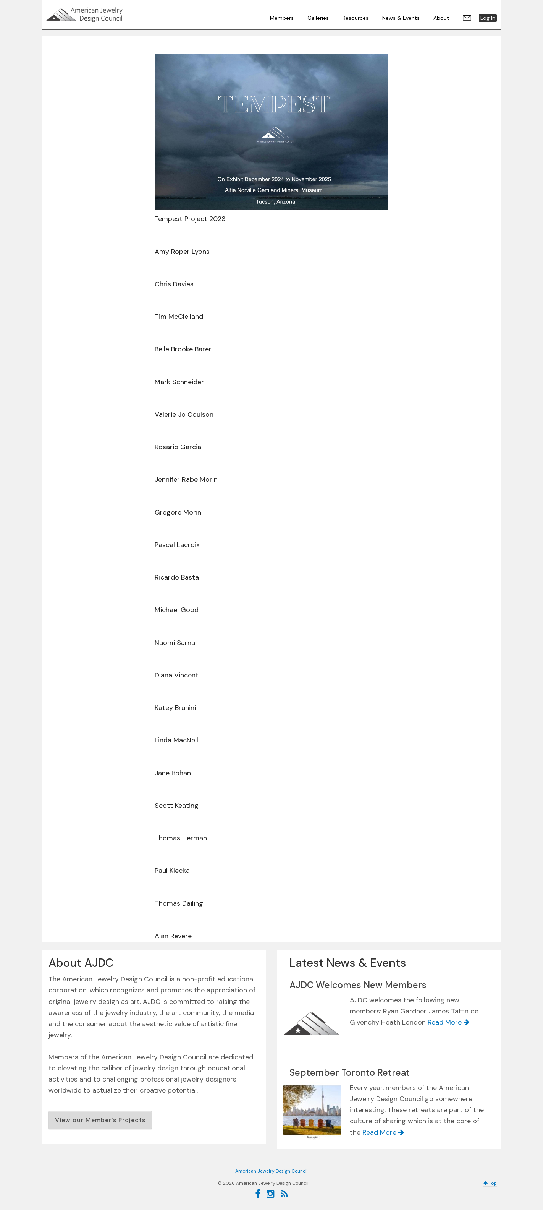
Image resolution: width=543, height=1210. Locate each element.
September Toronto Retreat (349, 1072)
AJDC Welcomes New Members (358, 985)
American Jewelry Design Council (103, 14)
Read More (448, 1022)
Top (490, 1183)
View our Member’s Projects (100, 1120)
